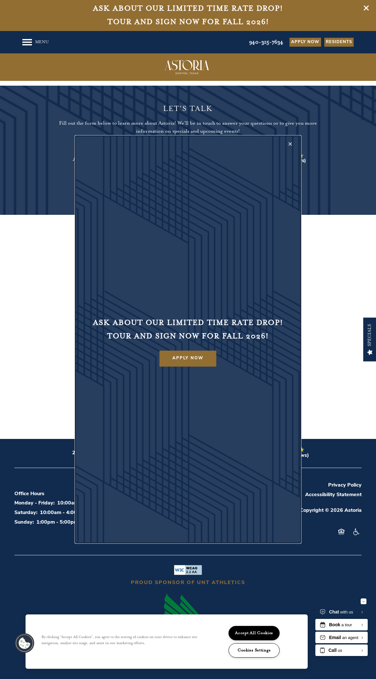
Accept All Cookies (254, 633)
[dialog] (188, 339)
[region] (167, 641)
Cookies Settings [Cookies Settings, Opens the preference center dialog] (254, 650)
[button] (188, 359)
